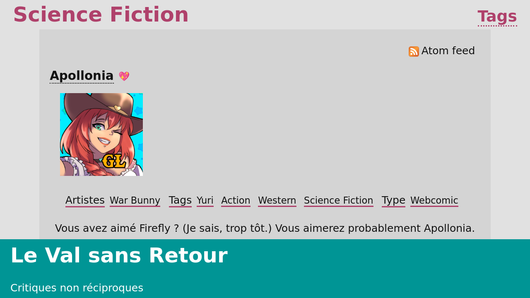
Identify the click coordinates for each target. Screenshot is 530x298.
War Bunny (180, 122)
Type (141, 142)
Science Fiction (248, 132)
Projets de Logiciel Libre (436, 11)
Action (178, 132)
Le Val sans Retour (81, 11)
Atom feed (388, 85)
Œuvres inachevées (346, 11)
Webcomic (168, 142)
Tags (499, 39)
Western (207, 132)
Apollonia (126, 102)
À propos (507, 11)
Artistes (146, 122)
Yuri (158, 132)
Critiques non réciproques (252, 11)
